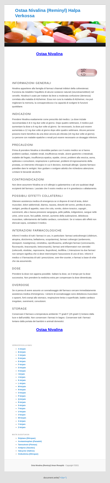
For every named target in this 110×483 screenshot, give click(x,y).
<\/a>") (63, 477)
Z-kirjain (22, 427)
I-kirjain (21, 374)
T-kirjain (21, 408)
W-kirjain (22, 418)
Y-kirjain (22, 424)
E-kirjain (22, 361)
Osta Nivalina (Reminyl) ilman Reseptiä (47, 465)
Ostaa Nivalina (49, 54)
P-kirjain (22, 396)
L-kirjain (22, 383)
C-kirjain (22, 355)
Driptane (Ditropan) (26, 438)
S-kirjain (22, 405)
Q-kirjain (22, 399)
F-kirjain (22, 364)
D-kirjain (22, 358)
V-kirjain (22, 415)
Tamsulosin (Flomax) (27, 444)
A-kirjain (22, 349)
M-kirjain (22, 386)
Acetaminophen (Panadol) (30, 441)
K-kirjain (22, 380)
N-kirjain (22, 389)
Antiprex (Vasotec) (26, 448)
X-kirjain (22, 421)
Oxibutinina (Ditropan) (28, 454)
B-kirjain (22, 352)
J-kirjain (21, 377)
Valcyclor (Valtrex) (26, 451)
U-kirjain (22, 411)
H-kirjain (22, 371)
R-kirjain (22, 402)
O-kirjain (22, 393)
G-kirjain (22, 367)
